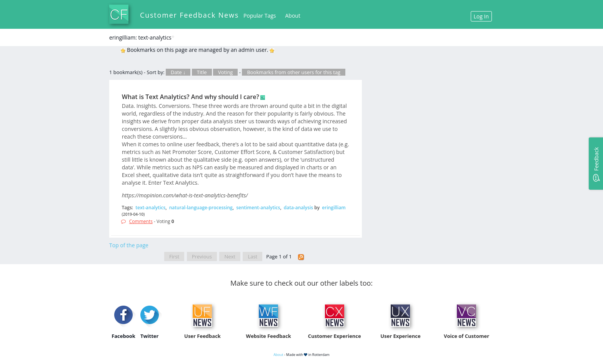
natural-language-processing (201, 207)
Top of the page (128, 245)
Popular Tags (259, 15)
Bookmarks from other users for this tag (293, 72)
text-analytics (150, 207)
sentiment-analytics (258, 207)
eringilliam (334, 207)
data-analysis (298, 207)
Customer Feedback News (189, 15)
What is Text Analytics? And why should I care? (190, 97)
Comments (141, 221)
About (292, 15)
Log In (481, 16)
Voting (225, 72)
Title (202, 72)
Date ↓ (178, 72)
